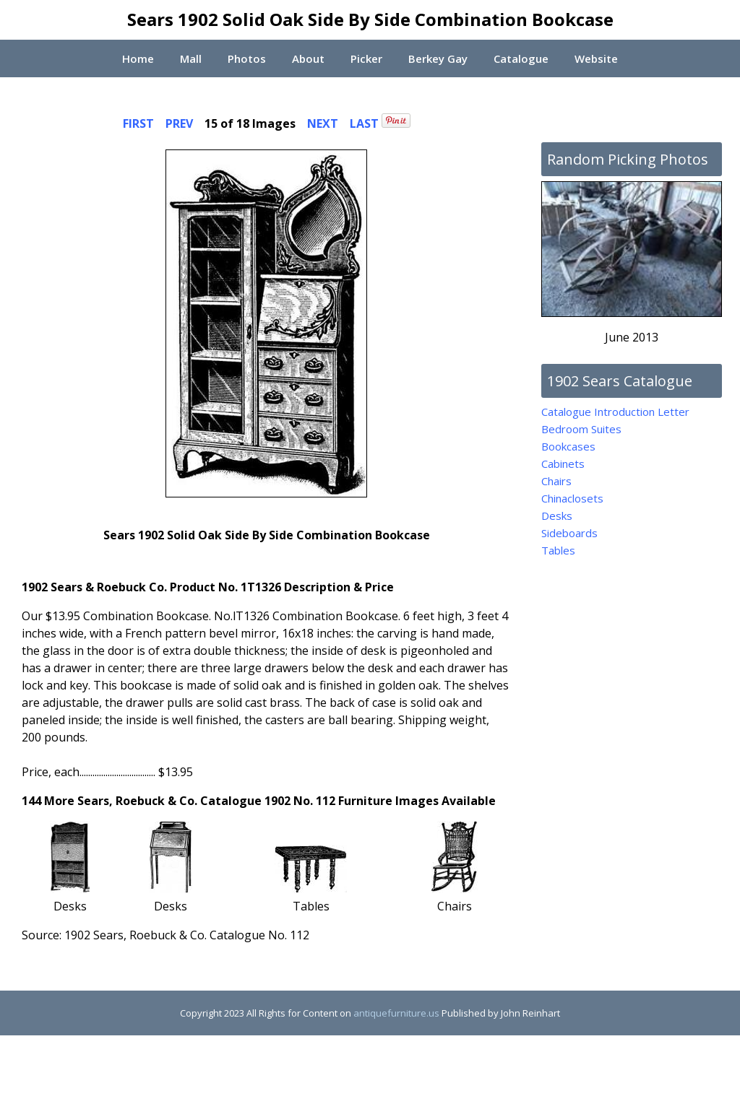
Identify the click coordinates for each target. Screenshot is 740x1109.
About (307, 58)
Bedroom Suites (581, 429)
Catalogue (521, 58)
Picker (366, 58)
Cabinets (563, 463)
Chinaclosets (572, 498)
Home (136, 58)
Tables (558, 550)
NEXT (322, 123)
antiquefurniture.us (396, 1012)
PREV (179, 123)
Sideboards (569, 533)
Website (597, 58)
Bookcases (568, 446)
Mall (190, 58)
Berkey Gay (438, 58)
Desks (556, 515)
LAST (364, 123)
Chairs (556, 481)
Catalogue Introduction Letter (615, 411)
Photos (246, 58)
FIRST (138, 123)
